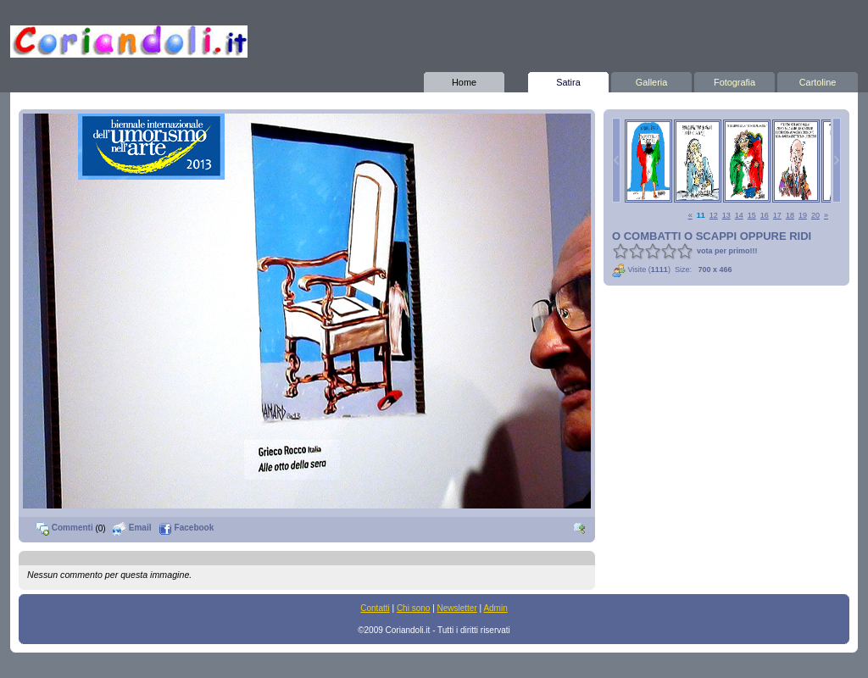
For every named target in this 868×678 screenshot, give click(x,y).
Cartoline (817, 79)
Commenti (64, 527)
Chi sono (413, 608)
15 (752, 215)
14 (739, 215)
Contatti (374, 608)
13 (726, 215)
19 (802, 215)
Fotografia (734, 79)
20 (815, 215)
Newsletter (457, 608)
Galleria (651, 79)
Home (464, 79)
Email (132, 527)
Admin (495, 608)
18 (790, 215)
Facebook (186, 527)
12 (713, 215)
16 (764, 215)
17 (777, 215)
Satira (568, 79)
